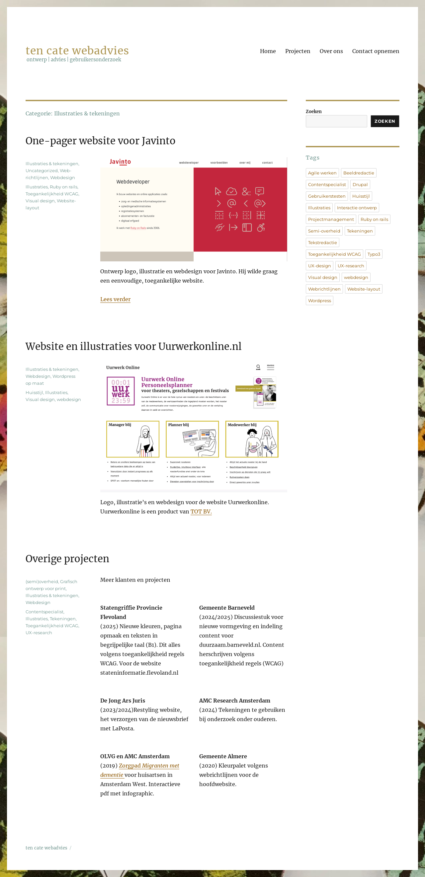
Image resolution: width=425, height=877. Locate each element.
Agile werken (322, 172)
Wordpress (319, 300)
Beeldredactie (358, 172)
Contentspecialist (44, 611)
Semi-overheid (324, 231)
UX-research (39, 632)
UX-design (319, 265)
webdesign (69, 399)
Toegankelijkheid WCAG (52, 193)
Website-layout (363, 289)
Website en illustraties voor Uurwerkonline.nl (134, 347)
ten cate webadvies (77, 50)
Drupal (360, 184)
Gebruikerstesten (327, 196)
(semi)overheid (42, 581)
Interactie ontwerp (357, 207)
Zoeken (314, 111)
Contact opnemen (375, 51)
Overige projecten (67, 559)
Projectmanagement (331, 219)
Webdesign (62, 177)
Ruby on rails (63, 186)
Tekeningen (63, 618)
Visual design (40, 200)
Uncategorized (42, 170)
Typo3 (374, 254)
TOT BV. (201, 511)
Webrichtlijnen (324, 289)
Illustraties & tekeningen (52, 163)
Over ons (331, 51)
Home (268, 51)
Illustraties (37, 186)
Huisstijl (34, 392)
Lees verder (115, 299)
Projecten (297, 51)
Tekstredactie (322, 242)
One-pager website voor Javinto (101, 141)
